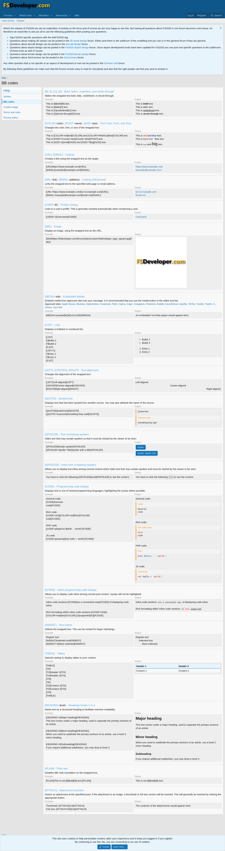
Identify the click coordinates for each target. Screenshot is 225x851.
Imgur (129, 304)
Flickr (115, 304)
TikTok (191, 304)
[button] (14, 15)
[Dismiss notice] (220, 28)
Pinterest (150, 304)
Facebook (105, 304)
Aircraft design (73, 44)
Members (44, 15)
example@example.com (148, 170)
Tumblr (200, 304)
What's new (25, 15)
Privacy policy (10, 117)
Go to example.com (146, 191)
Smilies (7, 96)
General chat (111, 63)
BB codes (8, 101)
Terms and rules (11, 112)
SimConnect (70, 57)
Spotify (183, 304)
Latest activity (8, 20)
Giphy (122, 304)
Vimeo (48, 307)
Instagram (139, 304)
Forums (8, 15)
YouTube (57, 307)
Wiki (77, 15)
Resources (61, 15)
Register (20, 20)
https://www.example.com (149, 166)
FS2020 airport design (77, 47)
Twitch (208, 304)
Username (141, 216)
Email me (141, 195)
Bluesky (80, 304)
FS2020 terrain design (77, 54)
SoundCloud (171, 304)
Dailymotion (92, 304)
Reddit (160, 304)
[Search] (216, 15)
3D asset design (78, 40)
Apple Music (68, 304)
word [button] (170, 477)
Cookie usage (10, 107)
